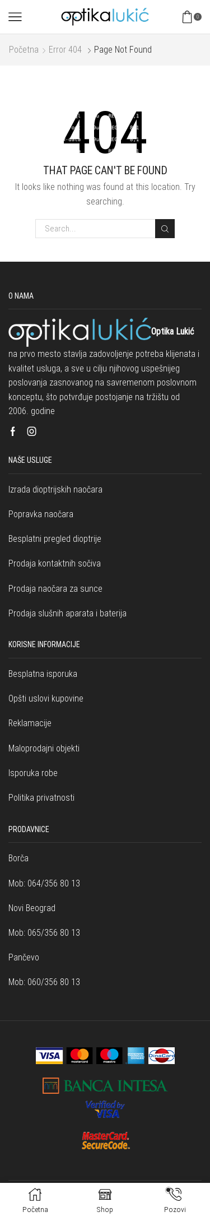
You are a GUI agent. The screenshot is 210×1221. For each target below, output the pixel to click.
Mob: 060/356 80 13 (44, 982)
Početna (24, 49)
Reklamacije (30, 723)
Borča (18, 858)
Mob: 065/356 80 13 (44, 932)
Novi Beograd (31, 908)
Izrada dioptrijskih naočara (55, 489)
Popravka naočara (40, 514)
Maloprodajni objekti (44, 748)
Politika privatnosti (41, 797)
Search (165, 229)
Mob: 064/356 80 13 (44, 883)
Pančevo (23, 957)
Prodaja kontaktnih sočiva (54, 563)
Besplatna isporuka (42, 673)
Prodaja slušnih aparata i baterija (67, 613)
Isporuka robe (33, 773)
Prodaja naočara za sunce (55, 588)
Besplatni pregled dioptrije (54, 538)
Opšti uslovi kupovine (45, 698)
